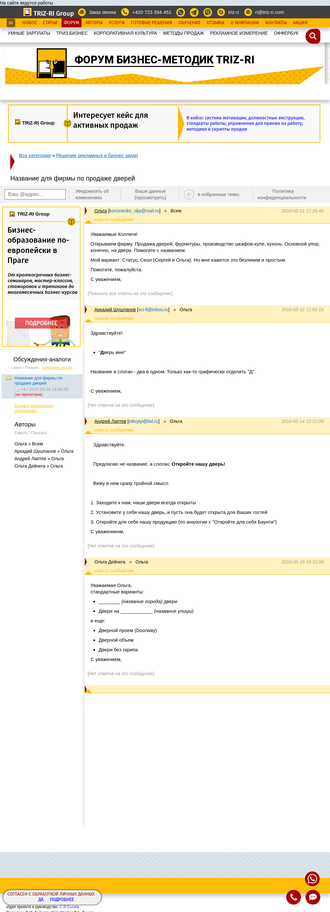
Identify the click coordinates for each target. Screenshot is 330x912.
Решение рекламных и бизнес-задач (97, 155)
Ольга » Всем (29, 443)
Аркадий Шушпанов (115, 309)
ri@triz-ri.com (269, 12)
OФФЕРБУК (286, 33)
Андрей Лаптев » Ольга (39, 458)
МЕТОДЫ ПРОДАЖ (183, 33)
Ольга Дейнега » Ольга (39, 466)
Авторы (93, 22)
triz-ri (233, 12)
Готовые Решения (151, 22)
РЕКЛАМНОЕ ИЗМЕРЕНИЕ (239, 33)
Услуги (117, 22)
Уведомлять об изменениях (92, 194)
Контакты (276, 22)
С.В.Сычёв (69, 907)
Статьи (50, 22)
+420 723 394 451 (151, 12)
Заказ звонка (102, 12)
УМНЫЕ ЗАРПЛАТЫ (29, 33)
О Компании (244, 22)
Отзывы (215, 22)
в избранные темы (218, 194)
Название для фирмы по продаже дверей (39, 381)
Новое (29, 22)
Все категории (35, 155)
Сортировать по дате (57, 367)
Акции (300, 22)
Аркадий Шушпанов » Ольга (44, 451)
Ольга (100, 210)
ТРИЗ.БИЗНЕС (72, 33)
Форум (71, 22)
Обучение (189, 22)
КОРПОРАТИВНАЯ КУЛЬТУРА (125, 33)
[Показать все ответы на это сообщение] (130, 293)
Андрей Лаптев (110, 421)
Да (41, 900)
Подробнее (62, 900)
